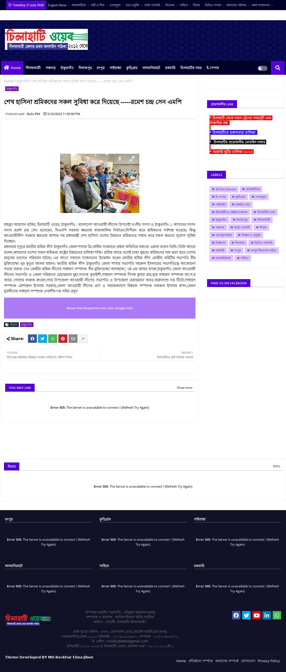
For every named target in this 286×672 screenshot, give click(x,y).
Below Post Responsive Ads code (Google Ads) (100, 308)
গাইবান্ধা (115, 67)
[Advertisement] (94, 134)
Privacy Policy (269, 660)
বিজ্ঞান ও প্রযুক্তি (251, 235)
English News (57, 5)
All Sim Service (226, 189)
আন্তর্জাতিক (79, 5)
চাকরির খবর (243, 204)
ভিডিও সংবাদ (213, 5)
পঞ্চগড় (51, 67)
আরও (276, 466)
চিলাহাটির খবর (191, 67)
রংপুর (101, 67)
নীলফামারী (33, 67)
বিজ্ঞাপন (220, 243)
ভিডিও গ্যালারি (263, 243)
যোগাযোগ (248, 660)
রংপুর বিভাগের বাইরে (263, 250)
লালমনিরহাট (151, 67)
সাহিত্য (184, 5)
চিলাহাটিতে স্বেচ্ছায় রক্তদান (231, 212)
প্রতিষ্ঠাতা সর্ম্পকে (201, 660)
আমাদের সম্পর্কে (226, 660)
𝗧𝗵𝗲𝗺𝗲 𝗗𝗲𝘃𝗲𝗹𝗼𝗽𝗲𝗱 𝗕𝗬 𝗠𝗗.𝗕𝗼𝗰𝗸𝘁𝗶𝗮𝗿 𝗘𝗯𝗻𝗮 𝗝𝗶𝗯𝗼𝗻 (49, 657)
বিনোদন (170, 5)
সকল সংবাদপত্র (260, 5)
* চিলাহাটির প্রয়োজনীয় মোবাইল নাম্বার (238, 142)
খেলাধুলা (115, 5)
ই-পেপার (213, 67)
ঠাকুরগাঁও (67, 67)
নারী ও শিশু (98, 5)
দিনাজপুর (85, 67)
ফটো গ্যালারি (152, 5)
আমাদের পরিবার (236, 5)
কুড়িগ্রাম (132, 67)
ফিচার (197, 5)
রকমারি (170, 67)
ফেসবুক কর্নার (224, 235)
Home (16, 67)
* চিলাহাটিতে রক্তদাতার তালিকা (233, 132)
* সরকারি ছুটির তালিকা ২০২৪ (232, 151)
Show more (184, 387)
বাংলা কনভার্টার (14, 15)
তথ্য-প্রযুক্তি (133, 5)
